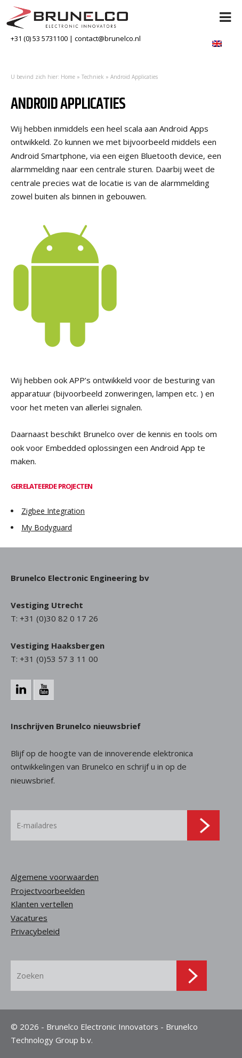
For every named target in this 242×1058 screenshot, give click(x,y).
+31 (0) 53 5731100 (39, 38)
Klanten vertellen (42, 904)
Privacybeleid (35, 931)
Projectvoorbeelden (48, 890)
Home (68, 76)
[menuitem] (217, 43)
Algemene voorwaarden (55, 876)
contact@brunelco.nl (108, 38)
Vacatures (29, 917)
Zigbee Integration (53, 511)
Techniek (93, 76)
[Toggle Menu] (225, 10)
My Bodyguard (46, 527)
